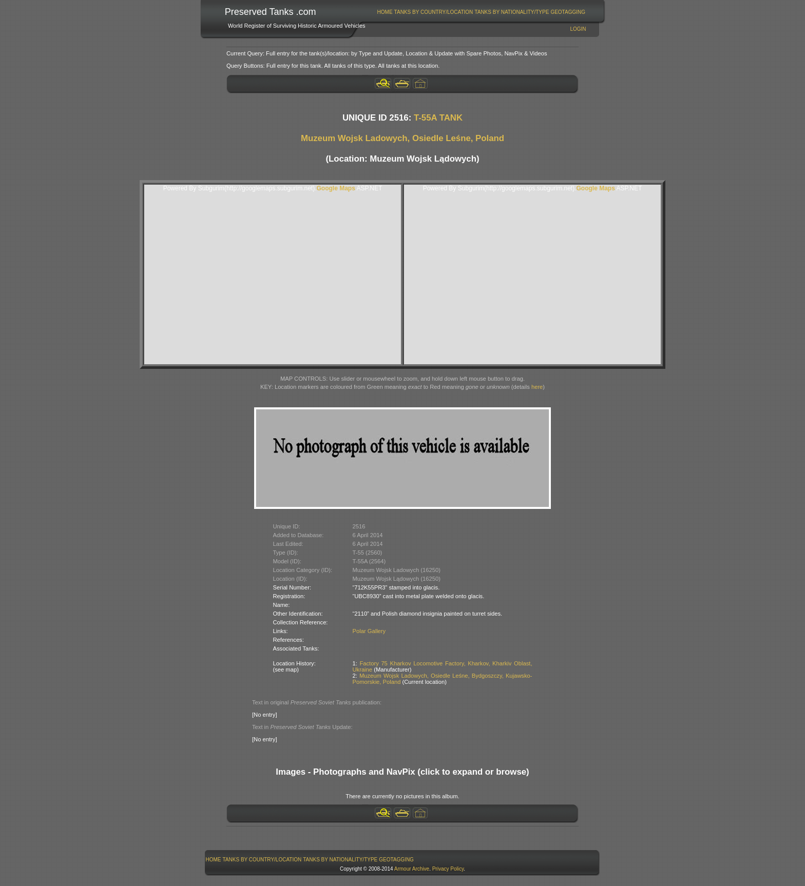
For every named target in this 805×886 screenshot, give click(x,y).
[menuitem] (384, 12)
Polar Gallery (369, 631)
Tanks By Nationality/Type (511, 12)
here (537, 387)
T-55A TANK (438, 118)
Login (578, 29)
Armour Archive (411, 869)
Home (385, 12)
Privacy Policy (448, 869)
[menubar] (481, 12)
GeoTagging (567, 12)
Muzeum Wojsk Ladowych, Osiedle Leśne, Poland (402, 138)
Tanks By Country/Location (433, 12)
